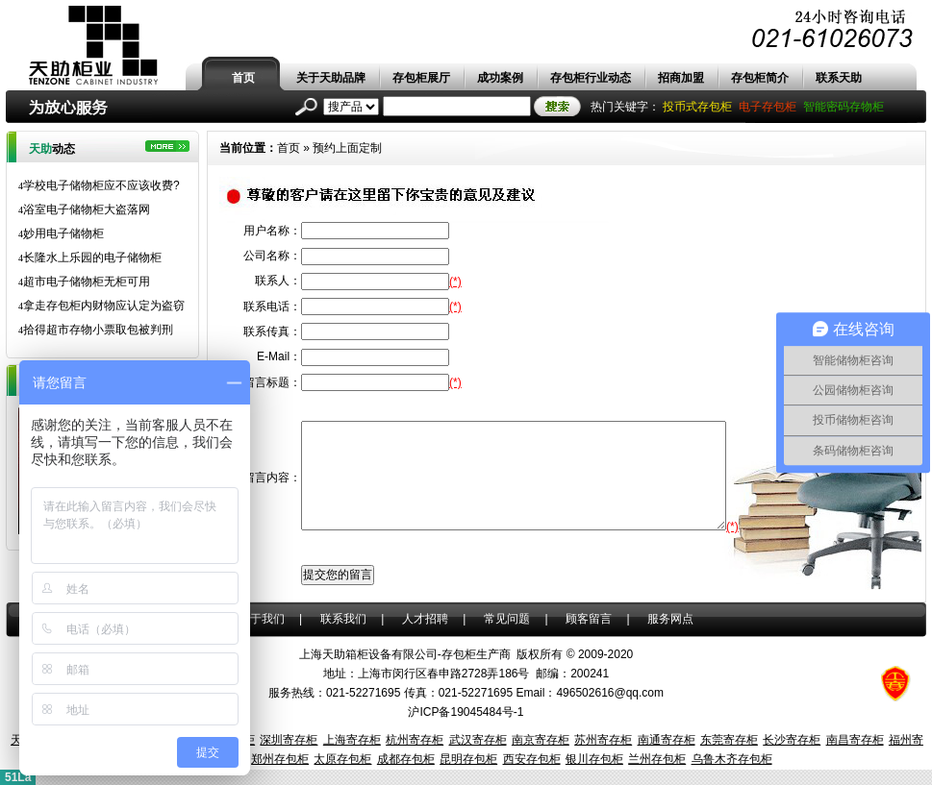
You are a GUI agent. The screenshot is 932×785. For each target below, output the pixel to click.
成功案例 (500, 78)
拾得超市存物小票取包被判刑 (95, 329)
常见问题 (507, 619)
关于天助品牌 (330, 78)
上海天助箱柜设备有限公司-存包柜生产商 (405, 654)
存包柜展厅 (421, 78)
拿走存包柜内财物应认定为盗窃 (101, 305)
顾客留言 (589, 619)
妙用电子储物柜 (61, 233)
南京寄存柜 (540, 740)
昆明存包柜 (468, 759)
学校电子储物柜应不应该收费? (99, 185)
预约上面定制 (347, 148)
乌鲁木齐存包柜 (732, 759)
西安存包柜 (532, 759)
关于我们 (262, 619)
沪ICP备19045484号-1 (465, 712)
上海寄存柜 (352, 740)
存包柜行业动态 (590, 78)
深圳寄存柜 (288, 740)
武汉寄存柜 (478, 740)
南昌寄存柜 (855, 740)
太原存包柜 (342, 759)
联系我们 (343, 619)
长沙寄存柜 (791, 740)
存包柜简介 (760, 78)
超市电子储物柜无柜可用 (84, 281)
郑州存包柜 (280, 759)
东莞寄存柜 (729, 740)
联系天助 (839, 78)
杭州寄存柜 (414, 740)
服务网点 (670, 619)
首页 (243, 78)
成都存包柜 (406, 759)
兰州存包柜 (657, 759)
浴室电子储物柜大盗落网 (84, 209)
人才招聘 (425, 619)
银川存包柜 (594, 759)
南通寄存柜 (666, 740)
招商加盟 (681, 78)
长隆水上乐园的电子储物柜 (90, 257)
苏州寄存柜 (603, 740)
